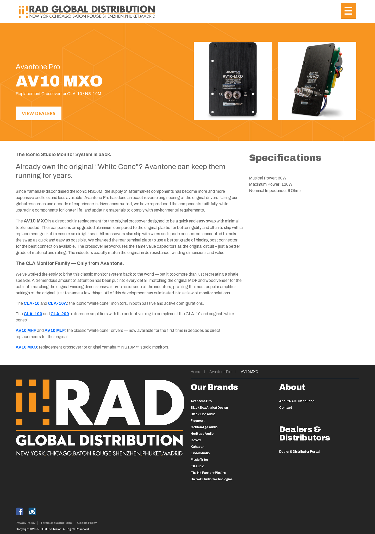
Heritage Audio (202, 434)
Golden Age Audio (204, 427)
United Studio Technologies (212, 479)
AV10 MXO (249, 372)
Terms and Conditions (56, 522)
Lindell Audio (200, 453)
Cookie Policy (87, 522)
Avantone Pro (220, 372)
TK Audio (197, 466)
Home (195, 372)
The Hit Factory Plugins (208, 473)
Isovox (196, 440)
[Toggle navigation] (348, 11)
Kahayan (197, 447)
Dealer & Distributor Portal (299, 452)
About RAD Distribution (296, 401)
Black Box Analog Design (209, 407)
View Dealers (38, 113)
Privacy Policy (25, 522)
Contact (285, 407)
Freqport (198, 421)
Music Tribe (199, 460)
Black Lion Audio (203, 414)
